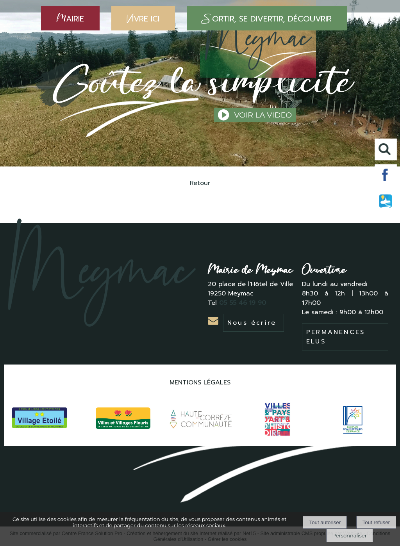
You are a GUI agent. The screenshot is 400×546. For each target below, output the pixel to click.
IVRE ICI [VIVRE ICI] (143, 18)
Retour (200, 183)
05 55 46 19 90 (243, 303)
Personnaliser (349, 535)
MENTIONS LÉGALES (200, 382)
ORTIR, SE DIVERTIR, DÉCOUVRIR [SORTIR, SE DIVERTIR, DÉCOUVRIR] (267, 18)
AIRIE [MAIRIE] (70, 18)
